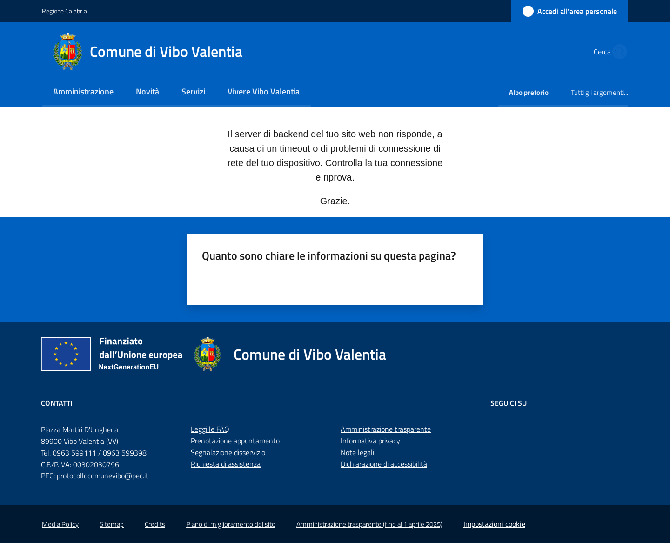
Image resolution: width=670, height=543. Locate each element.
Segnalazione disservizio (228, 452)
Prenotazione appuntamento (235, 440)
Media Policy (60, 524)
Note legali (357, 452)
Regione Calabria (64, 11)
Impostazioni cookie (494, 524)
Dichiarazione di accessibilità (384, 463)
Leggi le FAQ (210, 429)
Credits (155, 524)
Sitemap (112, 524)
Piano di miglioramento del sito (230, 524)
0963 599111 (74, 452)
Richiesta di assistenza (226, 463)
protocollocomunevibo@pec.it (102, 475)
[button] (617, 51)
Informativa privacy (370, 440)
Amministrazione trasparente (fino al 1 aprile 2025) (369, 524)
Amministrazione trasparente (386, 429)
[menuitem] (83, 92)
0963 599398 (125, 452)
